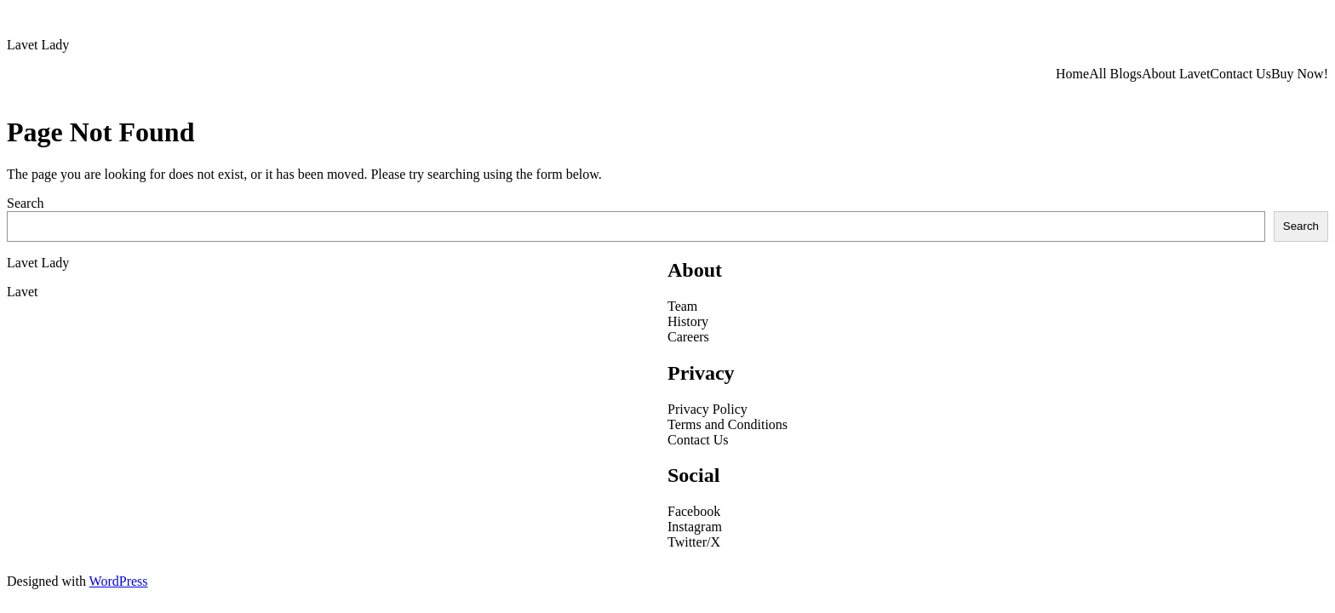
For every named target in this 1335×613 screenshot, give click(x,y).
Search (25, 203)
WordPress (118, 581)
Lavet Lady (38, 44)
